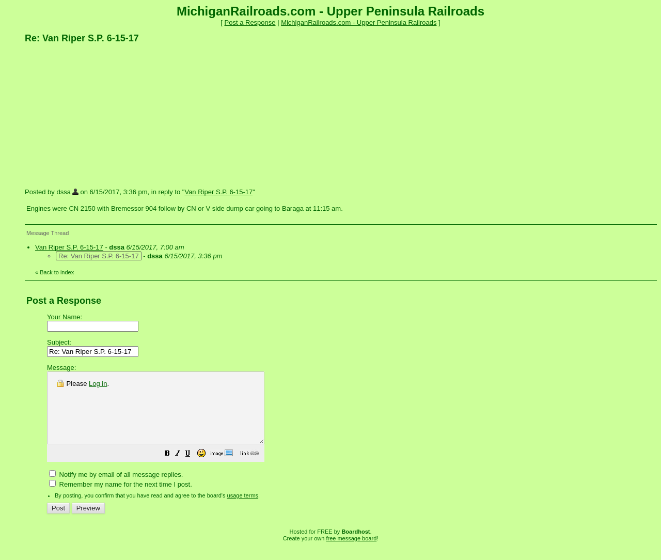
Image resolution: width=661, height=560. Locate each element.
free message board (351, 552)
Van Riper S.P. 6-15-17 (218, 192)
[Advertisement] (102, 115)
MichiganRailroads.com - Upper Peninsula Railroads (358, 22)
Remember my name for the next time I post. (120, 498)
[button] (193, 469)
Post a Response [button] (250, 22)
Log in (98, 383)
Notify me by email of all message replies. (116, 488)
